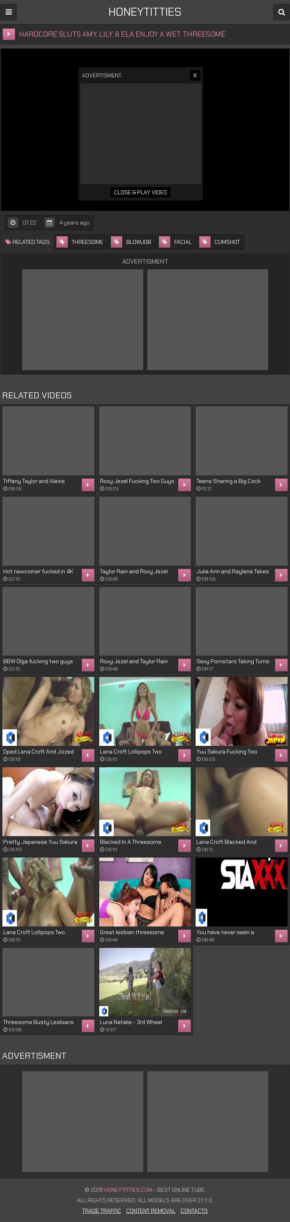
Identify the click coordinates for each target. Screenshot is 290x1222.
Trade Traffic (101, 1210)
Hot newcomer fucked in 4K (38, 571)
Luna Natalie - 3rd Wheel (131, 1022)
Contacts (194, 1210)
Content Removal (150, 1210)
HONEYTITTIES (145, 11)
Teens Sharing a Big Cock (228, 481)
